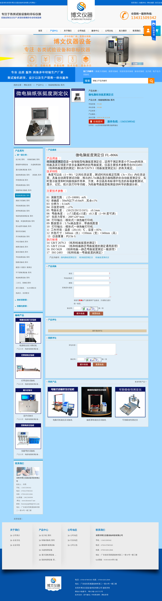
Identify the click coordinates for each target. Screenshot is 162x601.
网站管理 (105, 595)
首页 (40, 31)
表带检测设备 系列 (23, 211)
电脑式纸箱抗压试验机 (62, 420)
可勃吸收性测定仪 (130, 420)
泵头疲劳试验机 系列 (23, 226)
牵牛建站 (86, 595)
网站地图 (150, 3)
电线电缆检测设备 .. (32, 349)
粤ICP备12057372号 (95, 591)
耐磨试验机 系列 (22, 247)
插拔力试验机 (101, 71)
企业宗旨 (16, 545)
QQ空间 (98, 125)
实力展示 (123, 31)
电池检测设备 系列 (23, 278)
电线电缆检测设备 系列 (24, 216)
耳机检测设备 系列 (23, 206)
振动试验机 (139, 71)
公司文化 (109, 31)
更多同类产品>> (141, 382)
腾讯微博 (111, 125)
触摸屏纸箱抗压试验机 (96, 420)
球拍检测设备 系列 (23, 185)
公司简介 (16, 535)
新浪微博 (104, 125)
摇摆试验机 (113, 71)
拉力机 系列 (20, 159)
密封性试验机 (21, 231)
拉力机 (148, 71)
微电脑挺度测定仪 (69, 257)
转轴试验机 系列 (33, 159)
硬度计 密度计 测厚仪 (24, 267)
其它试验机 (20, 288)
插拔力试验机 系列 (23, 201)
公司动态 (81, 31)
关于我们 (68, 31)
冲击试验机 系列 (22, 242)
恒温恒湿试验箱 (126, 71)
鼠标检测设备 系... (49, 560)
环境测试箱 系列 (22, 180)
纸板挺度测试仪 (102, 257)
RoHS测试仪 (31, 288)
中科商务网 (96, 595)
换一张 (101, 308)
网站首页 (28, 85)
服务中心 (95, 31)
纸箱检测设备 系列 (56, 85)
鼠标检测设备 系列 (23, 175)
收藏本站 (142, 3)
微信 (116, 125)
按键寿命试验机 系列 (23, 190)
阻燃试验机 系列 (22, 262)
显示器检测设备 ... (49, 555)
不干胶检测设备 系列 (23, 272)
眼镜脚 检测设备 (22, 165)
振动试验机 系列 (22, 252)
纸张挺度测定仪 (86, 257)
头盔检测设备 (36, 165)
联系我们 (134, 3)
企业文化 (16, 540)
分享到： (92, 125)
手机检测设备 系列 (23, 257)
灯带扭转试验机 (28, 381)
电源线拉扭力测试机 (28, 345)
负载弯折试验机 (28, 451)
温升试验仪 (28, 416)
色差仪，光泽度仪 (22, 293)
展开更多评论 (97, 331)
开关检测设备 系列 (23, 236)
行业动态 (74, 540)
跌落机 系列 (37, 175)
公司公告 (74, 545)
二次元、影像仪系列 (23, 283)
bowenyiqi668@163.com (30, 504)
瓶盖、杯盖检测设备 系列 (25, 221)
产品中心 (40, 85)
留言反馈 (158, 3)
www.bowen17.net (28, 501)
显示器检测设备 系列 (23, 170)
